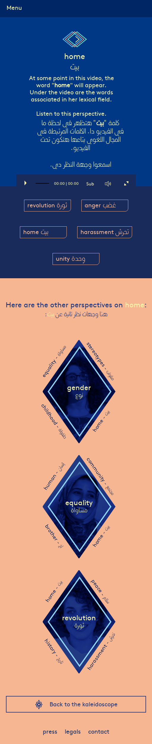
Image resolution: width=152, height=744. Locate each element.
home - (101, 421)
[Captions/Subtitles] (90, 184)
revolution (79, 621)
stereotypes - (100, 361)
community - (101, 476)
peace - (100, 591)
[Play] (25, 184)
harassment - (100, 651)
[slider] (42, 186)
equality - (54, 361)
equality (79, 506)
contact (98, 731)
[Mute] (108, 184)
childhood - (54, 421)
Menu (14, 7)
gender (79, 391)
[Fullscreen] (126, 184)
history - (54, 651)
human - (54, 476)
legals (73, 731)
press (50, 731)
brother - (54, 536)
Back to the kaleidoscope (84, 704)
